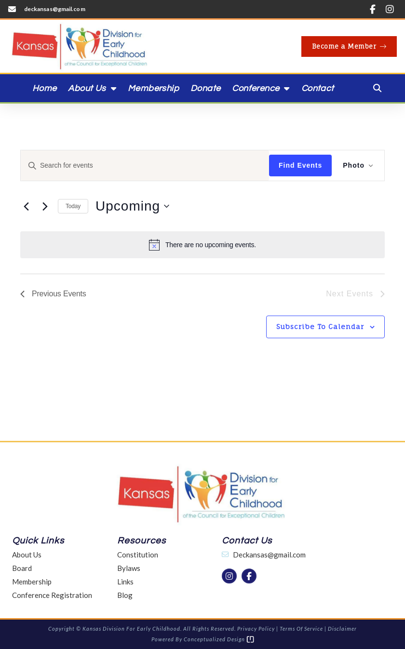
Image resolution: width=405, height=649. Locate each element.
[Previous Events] (26, 206)
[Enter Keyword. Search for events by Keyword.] (144, 165)
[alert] (202, 244)
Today (73, 206)
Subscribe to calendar (320, 326)
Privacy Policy (256, 628)
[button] (378, 88)
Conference (260, 88)
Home (44, 88)
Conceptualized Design (219, 639)
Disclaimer (342, 628)
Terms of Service (301, 628)
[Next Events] (45, 206)
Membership (153, 88)
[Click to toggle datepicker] (132, 206)
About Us (92, 88)
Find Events (299, 165)
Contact (317, 88)
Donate (205, 88)
